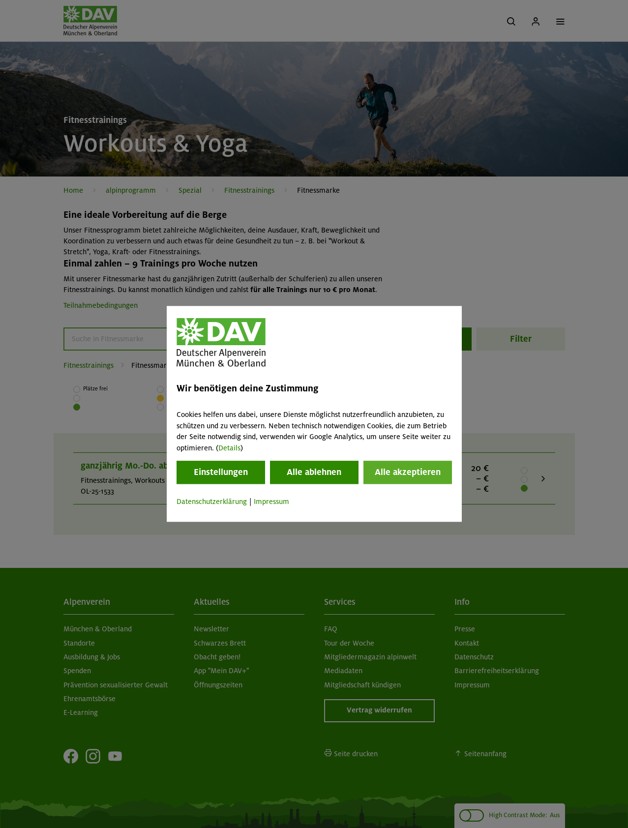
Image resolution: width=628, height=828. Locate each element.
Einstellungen (221, 472)
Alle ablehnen (314, 472)
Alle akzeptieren (408, 472)
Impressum (271, 501)
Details (229, 448)
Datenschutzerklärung (212, 501)
